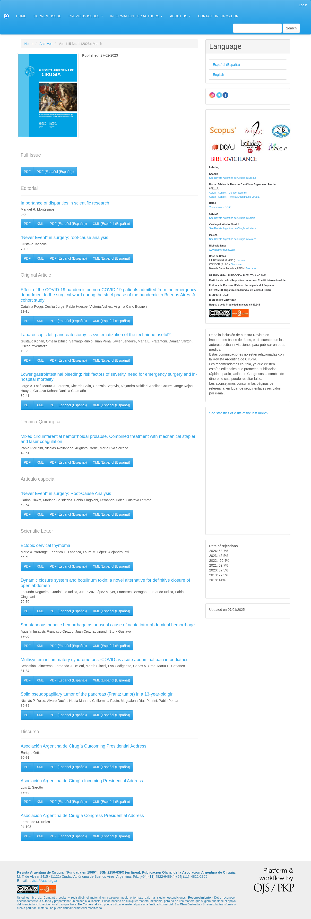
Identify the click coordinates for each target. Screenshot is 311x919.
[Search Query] (257, 28)
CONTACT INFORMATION (218, 16)
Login (303, 5)
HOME (21, 16)
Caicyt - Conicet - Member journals (228, 192)
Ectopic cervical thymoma (45, 545)
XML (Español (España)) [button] (111, 224)
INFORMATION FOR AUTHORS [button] (136, 16)
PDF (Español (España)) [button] (55, 172)
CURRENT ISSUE (47, 16)
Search (291, 28)
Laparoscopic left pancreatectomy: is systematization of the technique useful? (96, 334)
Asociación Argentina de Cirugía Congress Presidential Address (82, 815)
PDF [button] (27, 172)
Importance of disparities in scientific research (65, 203)
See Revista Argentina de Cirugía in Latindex (233, 228)
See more (241, 260)
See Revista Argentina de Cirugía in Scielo (232, 218)
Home (28, 44)
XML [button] (40, 224)
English (218, 75)
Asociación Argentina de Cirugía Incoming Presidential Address (82, 780)
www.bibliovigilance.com (222, 249)
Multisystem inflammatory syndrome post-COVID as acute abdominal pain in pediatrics (104, 659)
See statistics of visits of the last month (238, 413)
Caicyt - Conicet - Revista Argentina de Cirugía (234, 197)
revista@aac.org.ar (42, 881)
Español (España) (226, 65)
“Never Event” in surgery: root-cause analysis (64, 237)
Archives (45, 44)
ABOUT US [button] (180, 16)
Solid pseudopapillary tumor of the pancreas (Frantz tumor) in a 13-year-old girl (97, 694)
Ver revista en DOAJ (220, 207)
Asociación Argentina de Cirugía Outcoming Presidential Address (83, 746)
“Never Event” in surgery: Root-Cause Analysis (66, 493)
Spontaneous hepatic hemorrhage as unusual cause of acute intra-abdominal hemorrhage (108, 624)
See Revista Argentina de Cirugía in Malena (232, 239)
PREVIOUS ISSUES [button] (86, 16)
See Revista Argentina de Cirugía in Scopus (233, 178)
